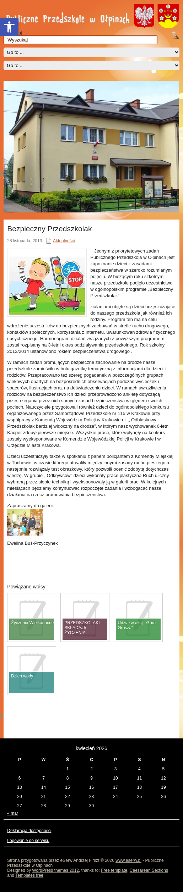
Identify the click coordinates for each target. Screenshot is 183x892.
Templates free (29, 875)
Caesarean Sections (149, 870)
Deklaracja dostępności (29, 830)
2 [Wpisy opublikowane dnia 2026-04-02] (91, 768)
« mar (12, 813)
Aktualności (64, 240)
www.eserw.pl (128, 860)
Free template (114, 870)
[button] (9, 27)
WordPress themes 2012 (55, 870)
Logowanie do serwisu (28, 840)
